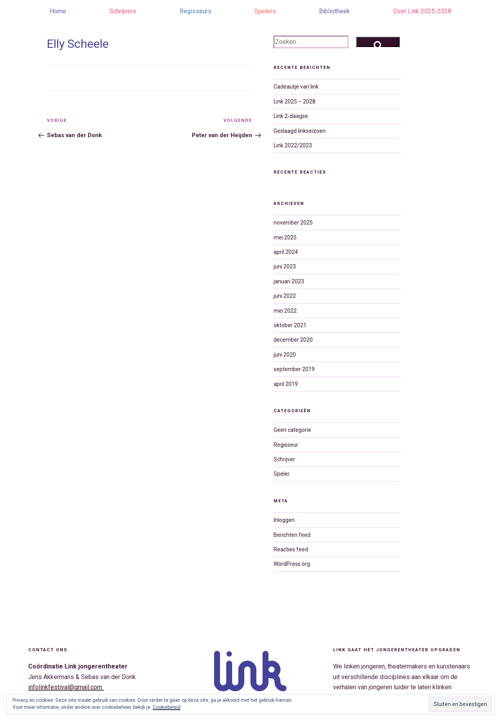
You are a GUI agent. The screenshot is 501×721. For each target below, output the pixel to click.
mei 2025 (285, 237)
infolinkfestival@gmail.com (66, 687)
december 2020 (293, 340)
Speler (282, 474)
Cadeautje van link (296, 86)
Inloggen (284, 520)
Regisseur (286, 445)
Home (58, 11)
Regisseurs (195, 11)
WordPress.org (292, 564)
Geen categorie (292, 430)
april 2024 (286, 252)
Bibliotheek (334, 11)
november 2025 (293, 222)
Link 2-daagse (291, 116)
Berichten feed (292, 535)
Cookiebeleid (166, 707)
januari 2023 (289, 281)
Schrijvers (122, 11)
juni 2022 (285, 296)
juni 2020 (285, 354)
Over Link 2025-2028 (422, 11)
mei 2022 (285, 311)
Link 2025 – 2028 (294, 101)
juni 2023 (285, 266)
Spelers (265, 11)
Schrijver (284, 459)
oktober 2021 (290, 325)
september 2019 (294, 369)
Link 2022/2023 (293, 145)
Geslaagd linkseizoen (300, 131)
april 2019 (286, 384)
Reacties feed (291, 549)
